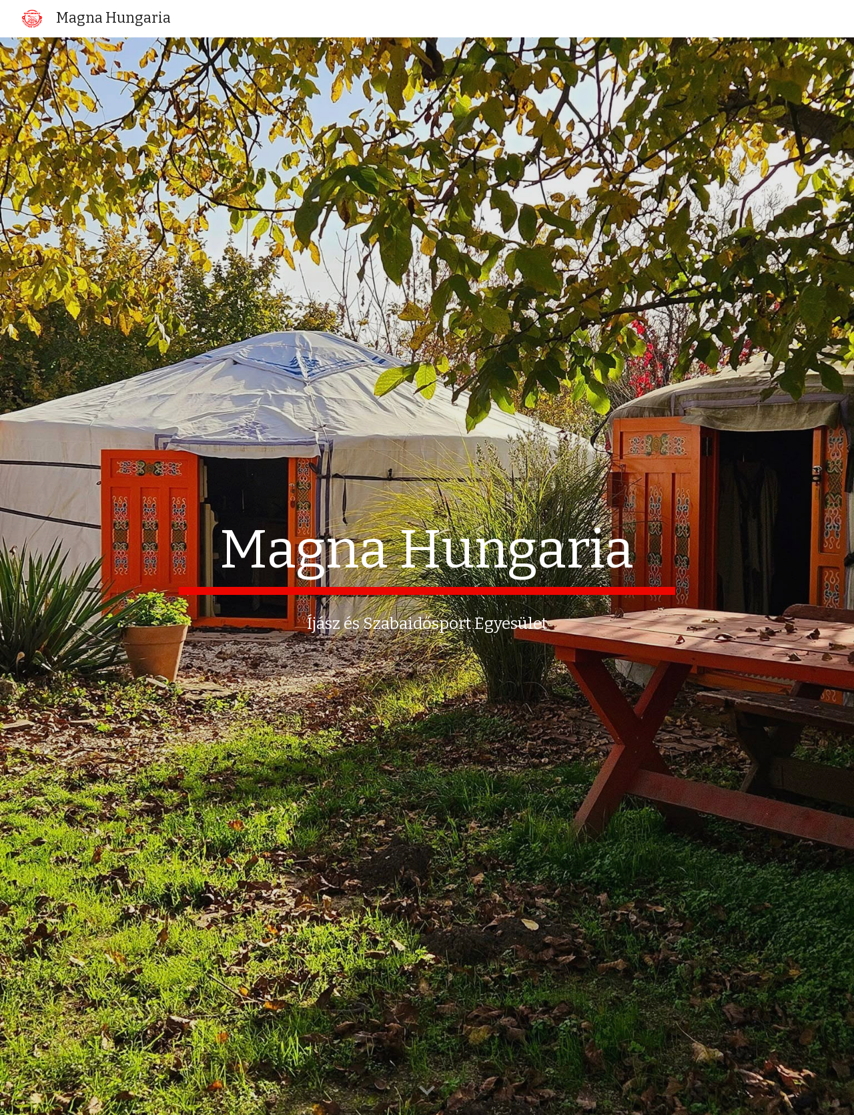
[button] (427, 1091)
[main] (427, 556)
